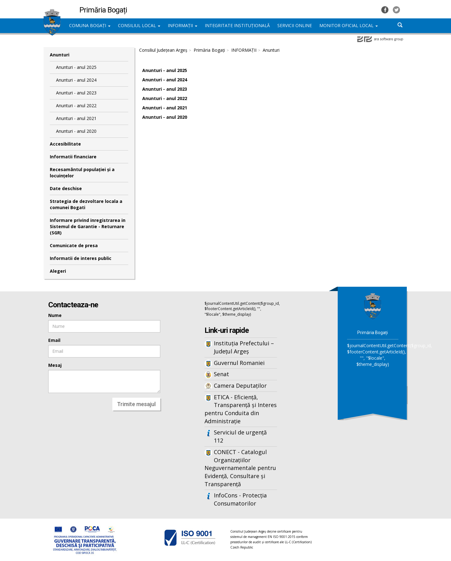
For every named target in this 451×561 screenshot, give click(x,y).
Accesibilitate (65, 144)
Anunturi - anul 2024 (76, 80)
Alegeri (58, 271)
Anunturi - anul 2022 (76, 105)
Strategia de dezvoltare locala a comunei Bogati (86, 204)
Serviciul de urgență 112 (240, 436)
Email (54, 340)
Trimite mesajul (136, 404)
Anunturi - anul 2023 (76, 93)
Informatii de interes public (80, 258)
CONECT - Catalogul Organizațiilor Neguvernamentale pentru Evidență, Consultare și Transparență (240, 468)
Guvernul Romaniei (239, 363)
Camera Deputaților (240, 385)
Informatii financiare (73, 157)
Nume (55, 315)
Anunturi (59, 55)
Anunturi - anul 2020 (76, 131)
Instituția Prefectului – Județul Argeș (244, 347)
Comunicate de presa (74, 245)
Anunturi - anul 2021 (76, 118)
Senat (221, 374)
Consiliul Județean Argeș (163, 50)
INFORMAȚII (182, 25)
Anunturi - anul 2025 (76, 67)
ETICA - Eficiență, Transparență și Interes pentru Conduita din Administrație (240, 409)
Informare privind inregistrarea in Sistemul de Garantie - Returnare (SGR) (87, 226)
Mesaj (55, 365)
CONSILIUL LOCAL (139, 25)
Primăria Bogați (209, 50)
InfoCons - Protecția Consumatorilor (240, 499)
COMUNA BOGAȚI (89, 25)
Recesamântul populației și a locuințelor (82, 172)
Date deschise (66, 188)
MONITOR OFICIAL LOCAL (348, 25)
